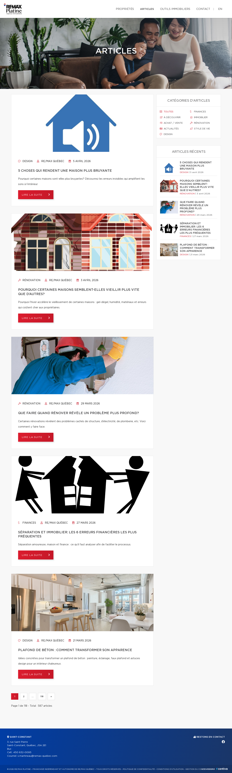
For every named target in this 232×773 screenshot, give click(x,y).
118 (42, 696)
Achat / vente (171, 123)
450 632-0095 (22, 752)
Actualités (169, 128)
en (220, 9)
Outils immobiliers (175, 9)
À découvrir (170, 117)
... (33, 696)
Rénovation (29, 280)
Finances (27, 523)
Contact (203, 9)
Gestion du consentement (200, 769)
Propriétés (125, 9)
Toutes (166, 111)
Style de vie (200, 128)
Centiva (222, 769)
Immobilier (199, 117)
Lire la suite (32, 195)
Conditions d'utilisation (170, 769)
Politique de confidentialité (139, 769)
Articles (147, 9)
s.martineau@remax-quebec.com (37, 756)
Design (25, 161)
